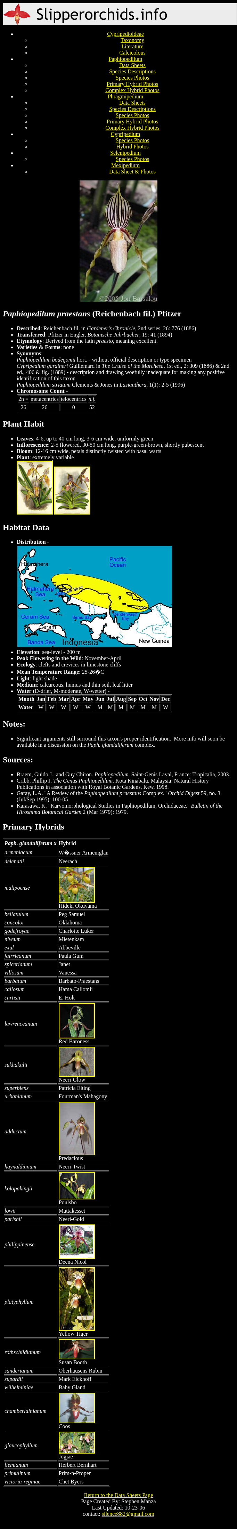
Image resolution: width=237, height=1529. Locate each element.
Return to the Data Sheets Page (118, 1495)
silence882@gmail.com (128, 1514)
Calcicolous (132, 53)
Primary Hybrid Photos (132, 84)
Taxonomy (132, 40)
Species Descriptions (132, 71)
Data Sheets (132, 65)
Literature (132, 46)
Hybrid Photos (132, 146)
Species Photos (132, 78)
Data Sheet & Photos (132, 172)
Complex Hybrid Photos (132, 90)
